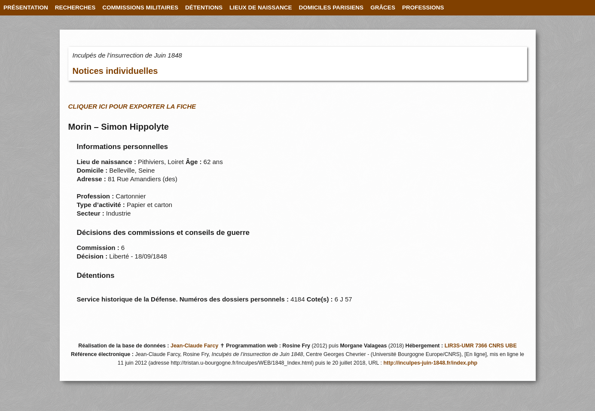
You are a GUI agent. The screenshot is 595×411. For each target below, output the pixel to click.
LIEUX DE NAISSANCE (260, 7)
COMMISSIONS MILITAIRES (140, 7)
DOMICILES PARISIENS (331, 7)
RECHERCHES (75, 7)
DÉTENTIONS (204, 7)
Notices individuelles (115, 71)
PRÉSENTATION (25, 7)
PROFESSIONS (423, 7)
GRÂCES (382, 7)
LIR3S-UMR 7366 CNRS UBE (481, 346)
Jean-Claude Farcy (194, 346)
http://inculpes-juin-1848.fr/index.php (430, 363)
